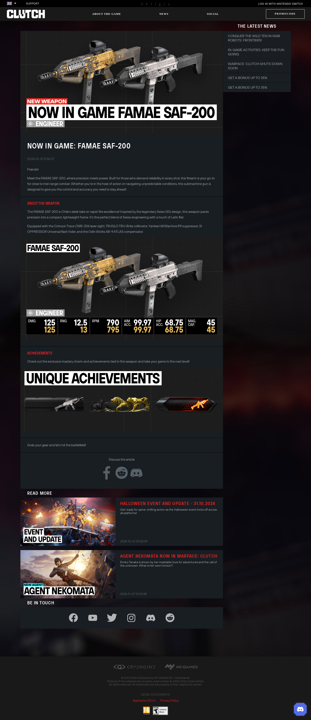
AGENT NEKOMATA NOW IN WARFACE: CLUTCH (168, 556)
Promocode (285, 13)
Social (213, 13)
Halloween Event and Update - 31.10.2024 (167, 503)
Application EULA (144, 700)
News (163, 13)
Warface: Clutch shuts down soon (255, 66)
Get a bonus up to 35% (247, 78)
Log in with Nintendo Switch (280, 3)
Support (32, 3)
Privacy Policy (169, 700)
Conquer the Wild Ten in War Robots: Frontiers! (254, 38)
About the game (106, 13)
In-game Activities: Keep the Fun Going (256, 52)
